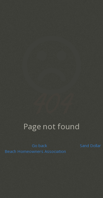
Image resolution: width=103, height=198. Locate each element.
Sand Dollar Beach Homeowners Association (53, 148)
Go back (39, 145)
